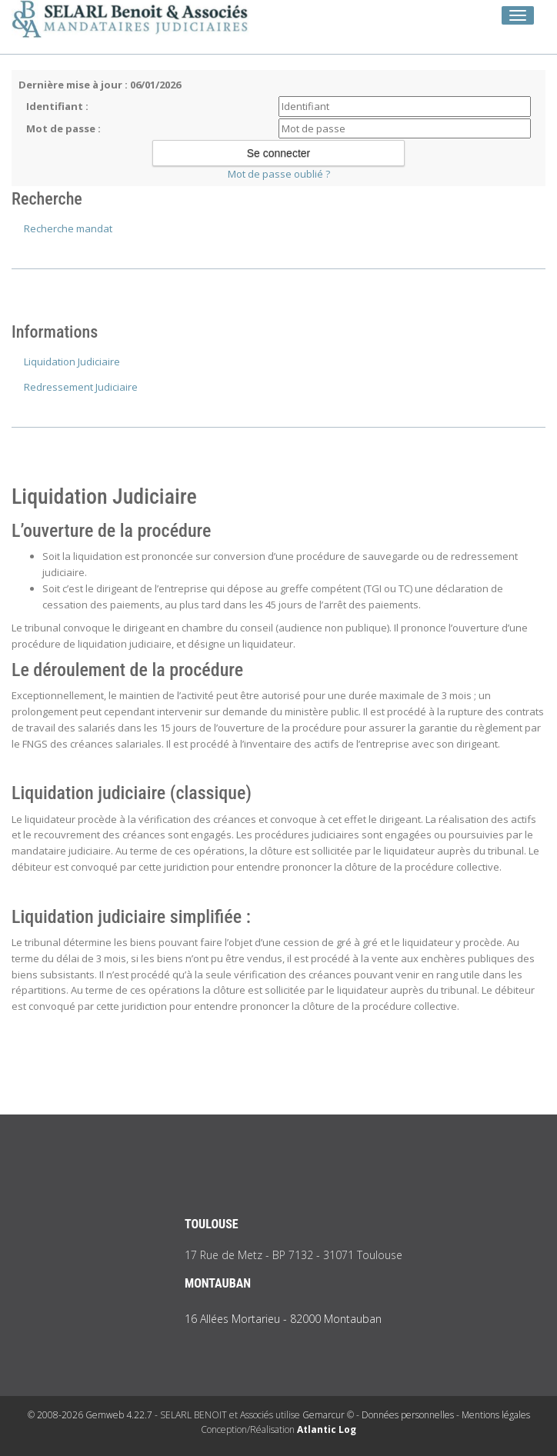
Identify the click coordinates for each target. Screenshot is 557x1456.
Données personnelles (408, 1414)
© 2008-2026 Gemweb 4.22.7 (90, 1414)
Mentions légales (496, 1414)
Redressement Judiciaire (81, 387)
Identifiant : (57, 106)
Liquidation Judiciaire (72, 361)
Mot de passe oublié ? (279, 174)
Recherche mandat (68, 228)
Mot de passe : (63, 128)
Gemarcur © (328, 1414)
